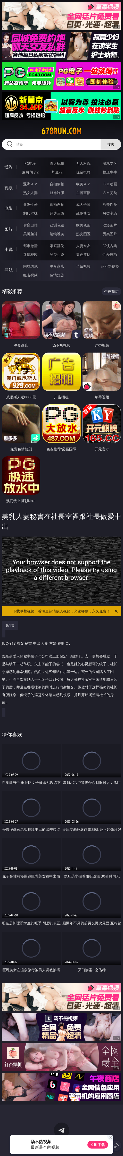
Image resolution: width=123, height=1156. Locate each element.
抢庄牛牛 (110, 172)
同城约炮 (30, 266)
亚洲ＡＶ (30, 183)
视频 (8, 187)
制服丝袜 (30, 213)
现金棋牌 (83, 172)
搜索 (110, 144)
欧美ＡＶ (83, 183)
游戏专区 (110, 163)
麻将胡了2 (30, 172)
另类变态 (110, 213)
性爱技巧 (110, 254)
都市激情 (30, 245)
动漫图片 (110, 225)
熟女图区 (83, 233)
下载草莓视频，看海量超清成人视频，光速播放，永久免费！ (65, 611)
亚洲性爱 (30, 204)
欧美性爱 (110, 204)
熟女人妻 (30, 192)
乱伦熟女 (83, 213)
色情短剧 (57, 275)
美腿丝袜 (30, 233)
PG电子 (30, 163)
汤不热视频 (110, 266)
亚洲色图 (57, 225)
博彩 (8, 167)
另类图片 (110, 233)
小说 (8, 249)
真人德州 (57, 163)
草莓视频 (83, 266)
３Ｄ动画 (110, 183)
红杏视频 (30, 275)
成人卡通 (83, 204)
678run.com (61, 131)
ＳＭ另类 (110, 192)
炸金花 (57, 172)
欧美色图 (83, 225)
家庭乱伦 (57, 245)
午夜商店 (57, 266)
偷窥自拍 (30, 225)
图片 (8, 229)
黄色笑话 (83, 254)
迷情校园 (30, 254)
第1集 (10, 625)
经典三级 (57, 213)
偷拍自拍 (57, 204)
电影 (8, 208)
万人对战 (83, 163)
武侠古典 (110, 245)
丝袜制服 (57, 192)
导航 (8, 270)
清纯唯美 (57, 233)
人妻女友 (83, 245)
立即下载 (98, 1144)
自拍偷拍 (57, 183)
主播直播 (83, 192)
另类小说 (57, 254)
